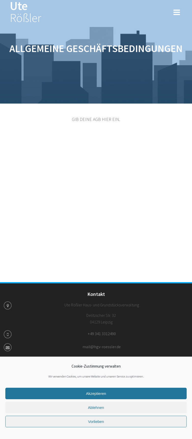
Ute (25, 12)
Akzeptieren (96, 393)
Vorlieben (96, 421)
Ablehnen (96, 407)
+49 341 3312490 (102, 333)
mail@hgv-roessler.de (102, 346)
